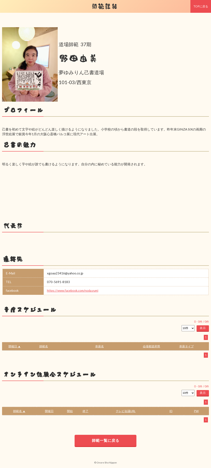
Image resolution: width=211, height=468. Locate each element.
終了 (85, 411)
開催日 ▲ (14, 346)
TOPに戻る (200, 6)
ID (170, 411)
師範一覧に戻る (105, 440)
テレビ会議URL (126, 411)
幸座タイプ (186, 346)
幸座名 (99, 346)
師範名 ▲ (19, 411)
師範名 (43, 346)
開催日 (49, 411)
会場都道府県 (151, 346)
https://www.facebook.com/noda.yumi (72, 290)
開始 (70, 411)
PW (196, 411)
